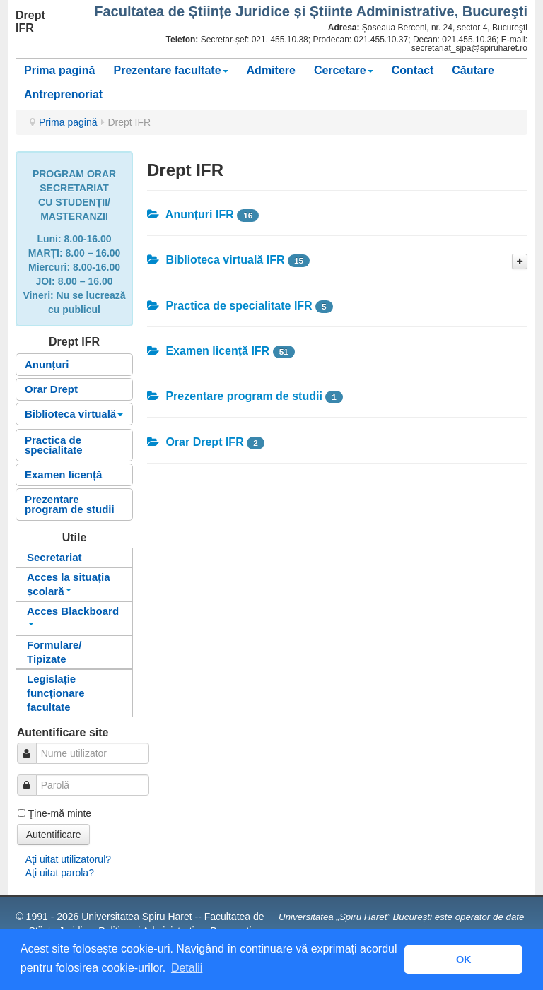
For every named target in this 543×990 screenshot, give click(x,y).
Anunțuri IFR (190, 214)
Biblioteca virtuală (74, 414)
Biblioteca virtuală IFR (215, 260)
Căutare (473, 70)
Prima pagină (59, 70)
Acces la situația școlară (68, 584)
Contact (413, 70)
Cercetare (343, 70)
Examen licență (63, 475)
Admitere (271, 70)
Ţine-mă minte (59, 813)
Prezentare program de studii (70, 504)
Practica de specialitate (54, 445)
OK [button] (464, 959)
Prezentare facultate (170, 70)
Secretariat (54, 557)
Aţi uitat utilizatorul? (68, 859)
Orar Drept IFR (195, 442)
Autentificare (53, 834)
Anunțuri (47, 364)
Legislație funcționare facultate (56, 693)
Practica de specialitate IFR (230, 306)
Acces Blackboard (73, 615)
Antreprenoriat (63, 94)
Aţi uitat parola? (59, 872)
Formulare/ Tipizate (54, 652)
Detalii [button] (186, 968)
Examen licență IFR (208, 351)
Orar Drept (51, 389)
